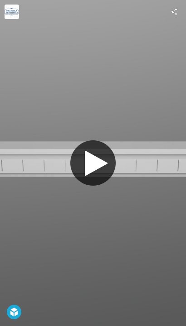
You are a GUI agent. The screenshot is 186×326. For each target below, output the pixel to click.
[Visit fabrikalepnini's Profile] (12, 12)
